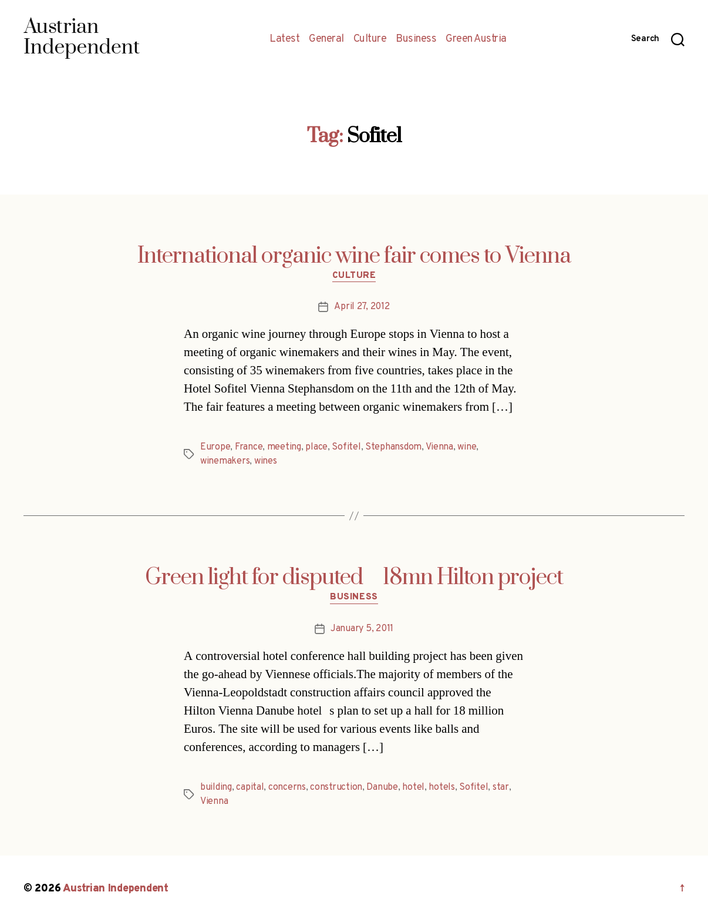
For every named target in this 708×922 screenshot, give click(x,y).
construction (336, 787)
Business (416, 39)
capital (250, 787)
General (326, 39)
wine (466, 447)
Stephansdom (393, 447)
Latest (284, 39)
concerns (287, 787)
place (316, 447)
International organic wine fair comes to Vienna (354, 256)
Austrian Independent (115, 889)
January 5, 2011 (362, 629)
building (216, 787)
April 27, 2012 (361, 307)
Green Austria (476, 39)
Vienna (439, 447)
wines (265, 461)
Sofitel (346, 447)
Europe (215, 447)
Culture (370, 39)
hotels (441, 787)
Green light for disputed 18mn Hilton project (354, 578)
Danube (381, 787)
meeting (284, 447)
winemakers (225, 461)
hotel (413, 787)
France (248, 447)
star (501, 787)
